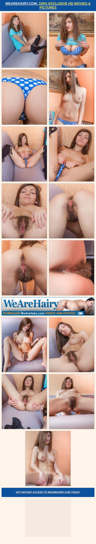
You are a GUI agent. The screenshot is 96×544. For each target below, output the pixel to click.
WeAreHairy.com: (48, 5)
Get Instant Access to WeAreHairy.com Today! (48, 492)
